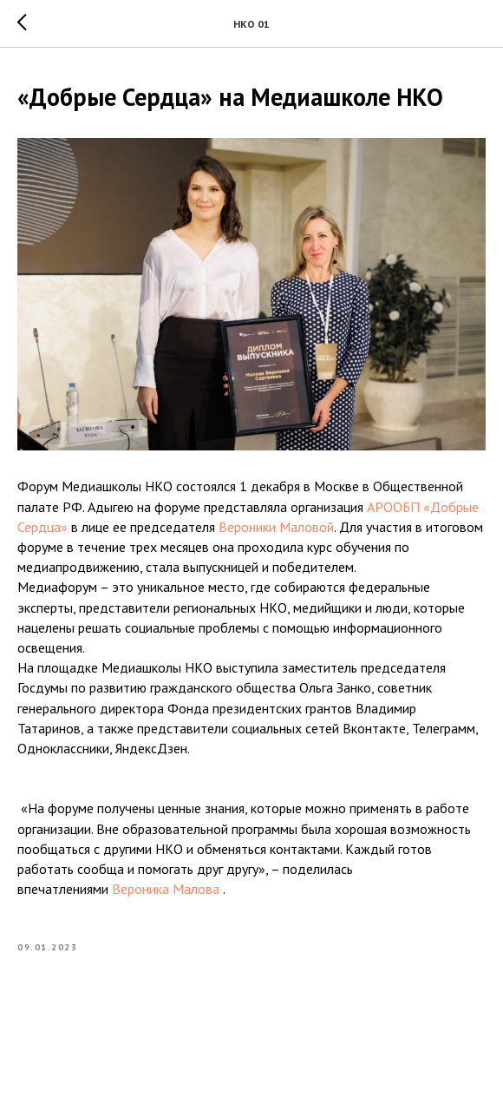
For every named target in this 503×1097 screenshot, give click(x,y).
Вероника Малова (165, 888)
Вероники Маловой (276, 526)
